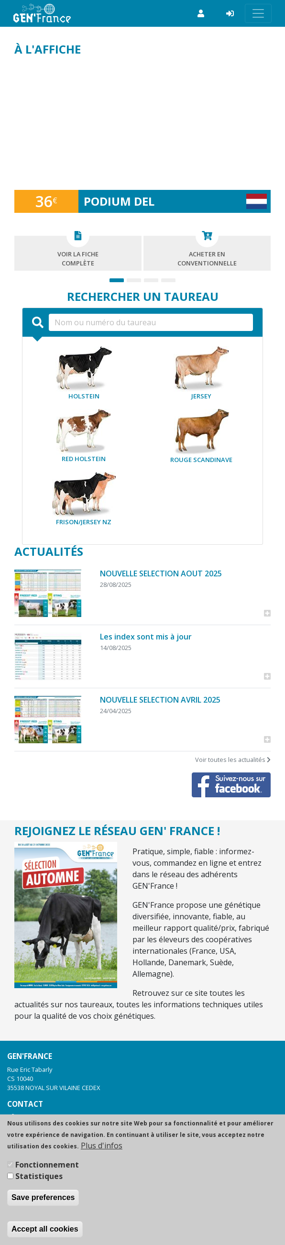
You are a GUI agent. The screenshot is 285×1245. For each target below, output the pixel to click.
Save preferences (43, 1197)
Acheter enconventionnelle (207, 251)
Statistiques (39, 1176)
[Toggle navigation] (258, 13)
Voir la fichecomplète (78, 251)
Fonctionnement (47, 1164)
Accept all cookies (44, 1229)
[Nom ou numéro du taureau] (151, 322)
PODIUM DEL (119, 201)
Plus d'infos (101, 1145)
